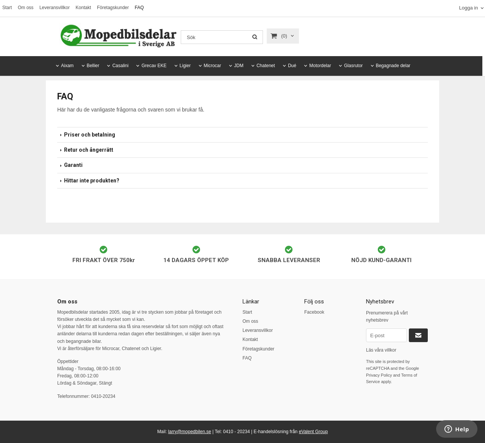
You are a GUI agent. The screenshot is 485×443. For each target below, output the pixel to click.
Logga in (468, 8)
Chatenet (266, 65)
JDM (239, 65)
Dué (292, 65)
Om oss (25, 7)
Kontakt (83, 7)
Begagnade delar (393, 65)
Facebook (314, 312)
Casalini (120, 65)
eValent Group (313, 431)
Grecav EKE (153, 65)
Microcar (212, 65)
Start (7, 7)
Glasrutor (353, 65)
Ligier (185, 65)
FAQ (139, 7)
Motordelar (320, 65)
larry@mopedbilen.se (189, 431)
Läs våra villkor (381, 350)
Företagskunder (113, 7)
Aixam (67, 65)
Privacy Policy (379, 375)
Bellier (93, 65)
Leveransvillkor (54, 7)
